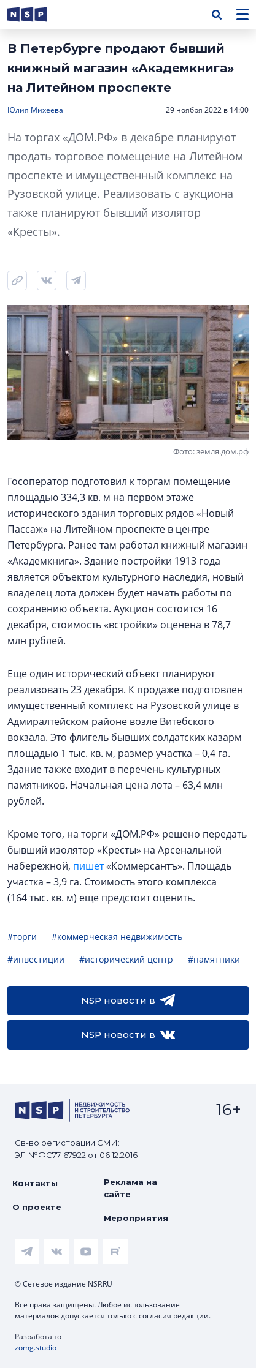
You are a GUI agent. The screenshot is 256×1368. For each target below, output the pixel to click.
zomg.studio (35, 1347)
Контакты (35, 1183)
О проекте (36, 1207)
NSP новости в (128, 1000)
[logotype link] (37, 14)
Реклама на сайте (130, 1188)
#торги (22, 936)
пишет (88, 866)
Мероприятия (136, 1218)
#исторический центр (126, 959)
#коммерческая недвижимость (117, 936)
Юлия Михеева (35, 110)
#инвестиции (35, 959)
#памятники (214, 959)
